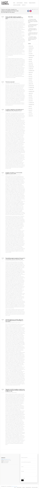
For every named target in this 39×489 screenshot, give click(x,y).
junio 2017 (30, 108)
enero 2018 (30, 100)
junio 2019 (30, 76)
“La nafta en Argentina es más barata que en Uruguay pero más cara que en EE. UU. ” (14, 110)
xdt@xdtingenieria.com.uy (5, 459)
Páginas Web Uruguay (14, 486)
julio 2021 (30, 51)
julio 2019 (30, 74)
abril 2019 (30, 80)
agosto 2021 (31, 49)
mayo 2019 (30, 78)
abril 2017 (30, 112)
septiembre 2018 (31, 91)
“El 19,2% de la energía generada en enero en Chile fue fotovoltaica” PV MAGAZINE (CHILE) (32, 21)
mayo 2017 (30, 110)
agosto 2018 (31, 93)
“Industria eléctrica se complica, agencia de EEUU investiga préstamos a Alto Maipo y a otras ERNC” (14, 320)
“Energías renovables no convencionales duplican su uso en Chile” (13, 173)
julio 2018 (30, 95)
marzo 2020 (30, 63)
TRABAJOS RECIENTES (32, 2)
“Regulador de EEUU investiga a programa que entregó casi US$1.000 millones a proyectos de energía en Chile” (15, 390)
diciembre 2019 (31, 66)
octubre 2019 (31, 68)
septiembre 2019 (31, 70)
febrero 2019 (31, 83)
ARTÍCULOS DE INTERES (35, 487)
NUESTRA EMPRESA (20, 2)
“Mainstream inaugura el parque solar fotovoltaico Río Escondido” (32, 29)
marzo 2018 (30, 98)
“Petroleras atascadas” (10, 81)
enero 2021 (30, 53)
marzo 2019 (30, 81)
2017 (35, 9)
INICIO (14, 2)
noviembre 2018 (31, 87)
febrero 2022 (31, 46)
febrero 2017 (31, 115)
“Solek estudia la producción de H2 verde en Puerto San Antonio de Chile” (33, 25)
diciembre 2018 (31, 85)
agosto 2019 (31, 72)
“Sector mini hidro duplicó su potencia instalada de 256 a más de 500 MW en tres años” (14, 17)
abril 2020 (30, 61)
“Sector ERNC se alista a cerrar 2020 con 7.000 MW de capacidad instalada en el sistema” (32, 38)
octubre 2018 (31, 89)
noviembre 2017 (31, 102)
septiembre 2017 (31, 104)
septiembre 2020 (31, 55)
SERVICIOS (25, 2)
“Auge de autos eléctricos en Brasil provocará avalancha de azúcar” (33, 33)
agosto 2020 (31, 57)
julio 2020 (30, 59)
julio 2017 (30, 106)
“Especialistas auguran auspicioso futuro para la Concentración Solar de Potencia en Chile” (15, 259)
